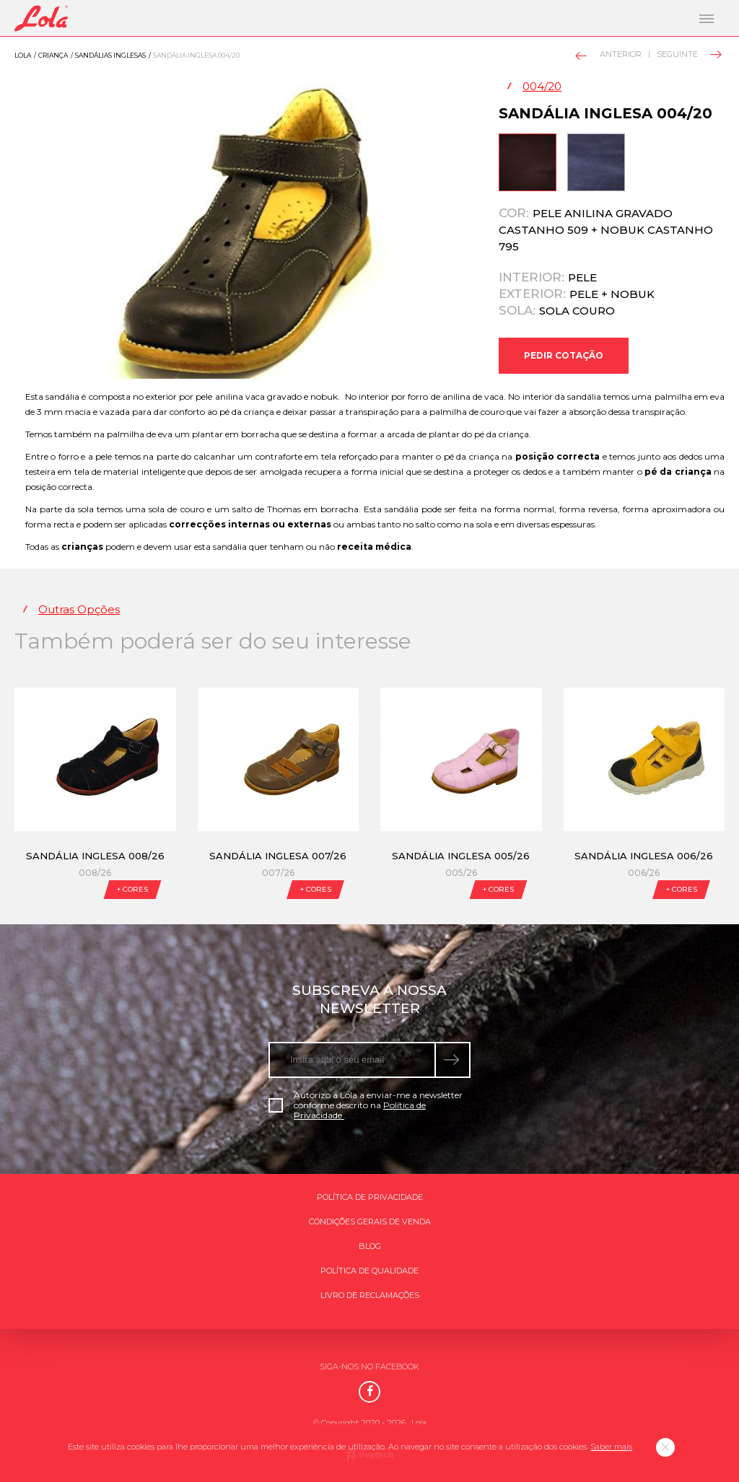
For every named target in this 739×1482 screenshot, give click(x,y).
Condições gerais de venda (370, 1221)
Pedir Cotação (563, 355)
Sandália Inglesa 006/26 (643, 855)
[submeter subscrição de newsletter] (453, 1060)
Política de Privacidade (370, 1197)
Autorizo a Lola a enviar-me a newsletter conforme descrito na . (365, 1105)
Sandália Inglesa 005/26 (461, 855)
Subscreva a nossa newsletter (369, 999)
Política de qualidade (369, 1271)
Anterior (609, 55)
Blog (370, 1246)
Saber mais (611, 1447)
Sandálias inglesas (110, 55)
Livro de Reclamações (369, 1295)
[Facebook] (369, 1392)
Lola (22, 55)
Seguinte (688, 54)
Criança (53, 55)
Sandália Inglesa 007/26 (277, 855)
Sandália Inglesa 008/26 (95, 855)
